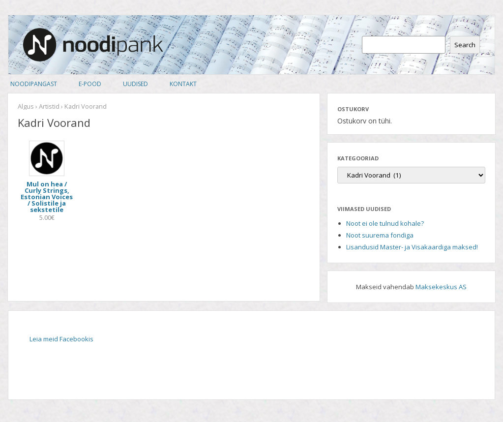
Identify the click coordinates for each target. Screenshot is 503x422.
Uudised (135, 84)
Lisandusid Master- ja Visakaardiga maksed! (412, 246)
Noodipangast (33, 84)
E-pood (90, 84)
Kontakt (183, 84)
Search (464, 44)
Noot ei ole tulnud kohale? (385, 223)
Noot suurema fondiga (380, 235)
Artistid (49, 106)
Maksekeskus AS (441, 286)
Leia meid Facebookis (61, 338)
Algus (26, 106)
